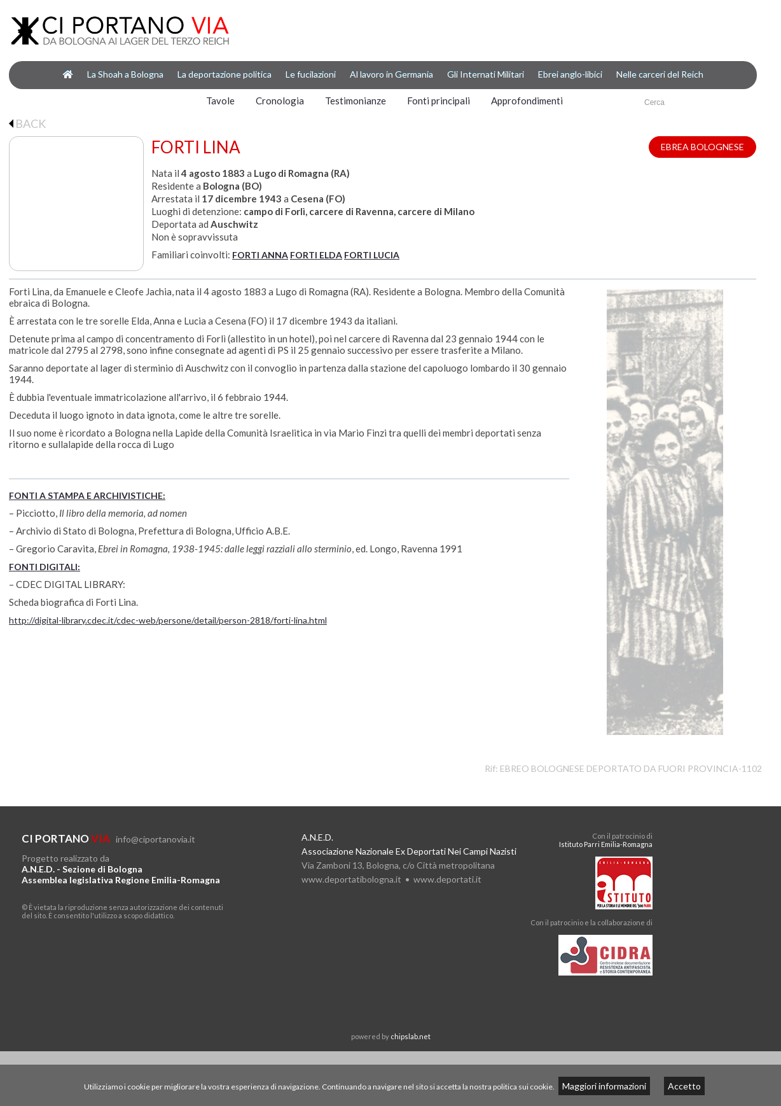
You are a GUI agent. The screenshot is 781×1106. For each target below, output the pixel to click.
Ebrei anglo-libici (570, 74)
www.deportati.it (447, 879)
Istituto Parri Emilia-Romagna (606, 844)
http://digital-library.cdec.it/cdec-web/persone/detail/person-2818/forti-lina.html (168, 620)
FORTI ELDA (316, 254)
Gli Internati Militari (485, 74)
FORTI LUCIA (371, 254)
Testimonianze (355, 100)
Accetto (684, 1086)
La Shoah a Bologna (125, 74)
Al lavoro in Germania (391, 74)
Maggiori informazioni (604, 1086)
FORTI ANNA (260, 254)
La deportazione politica (224, 74)
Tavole (220, 100)
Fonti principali (438, 100)
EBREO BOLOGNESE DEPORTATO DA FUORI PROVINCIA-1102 (631, 768)
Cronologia (280, 100)
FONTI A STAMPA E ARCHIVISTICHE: (87, 495)
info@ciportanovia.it (155, 839)
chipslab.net (410, 1036)
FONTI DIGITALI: (44, 566)
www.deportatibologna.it (351, 879)
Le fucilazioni (311, 74)
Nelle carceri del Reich (659, 74)
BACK (27, 123)
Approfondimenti (527, 100)
